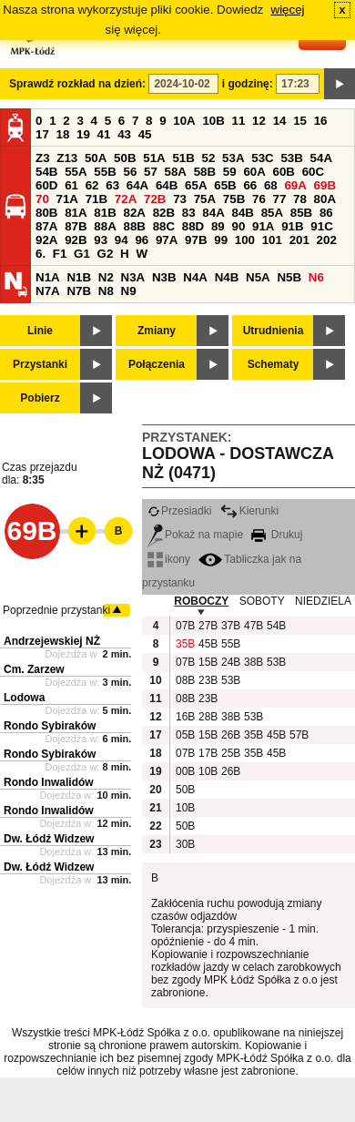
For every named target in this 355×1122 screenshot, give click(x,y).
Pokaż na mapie (195, 534)
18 (63, 134)
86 (326, 212)
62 (92, 185)
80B (46, 212)
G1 (82, 253)
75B (234, 199)
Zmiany (156, 330)
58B (205, 171)
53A (233, 158)
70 (42, 199)
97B (196, 240)
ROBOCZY (201, 601)
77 (280, 199)
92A (46, 240)
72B (155, 199)
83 (189, 212)
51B (183, 158)
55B (105, 171)
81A (75, 212)
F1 (60, 253)
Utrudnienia (273, 330)
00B (185, 771)
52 (209, 158)
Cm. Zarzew (34, 669)
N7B (78, 291)
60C (313, 171)
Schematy (273, 364)
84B (242, 212)
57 (150, 171)
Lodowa (24, 697)
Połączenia (156, 364)
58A (176, 171)
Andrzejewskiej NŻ (52, 641)
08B (185, 680)
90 (238, 226)
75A (205, 199)
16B (185, 716)
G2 (105, 253)
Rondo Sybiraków (50, 725)
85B (301, 212)
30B (185, 844)
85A (272, 212)
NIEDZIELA (323, 601)
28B (207, 716)
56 (130, 171)
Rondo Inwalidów (49, 782)
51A (154, 158)
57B (298, 735)
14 (280, 121)
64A (137, 185)
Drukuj (276, 534)
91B (292, 226)
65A (196, 185)
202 (327, 240)
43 (124, 134)
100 (245, 240)
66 (250, 185)
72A (126, 199)
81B (105, 212)
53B (291, 158)
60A (254, 171)
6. (41, 253)
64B (167, 185)
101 (272, 240)
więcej (288, 9)
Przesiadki (179, 511)
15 (300, 121)
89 (218, 226)
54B (46, 171)
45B (207, 644)
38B (253, 662)
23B (207, 680)
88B (134, 226)
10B (213, 121)
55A (75, 171)
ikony (168, 559)
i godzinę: (247, 83)
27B (207, 625)
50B (125, 158)
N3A (133, 277)
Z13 (66, 158)
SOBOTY (262, 601)
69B (325, 185)
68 (271, 185)
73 (180, 199)
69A (295, 185)
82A (134, 212)
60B (284, 171)
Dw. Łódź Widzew (49, 838)
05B (185, 735)
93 (100, 240)
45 (145, 134)
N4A (195, 277)
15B (207, 662)
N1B (78, 277)
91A (263, 226)
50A (95, 158)
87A (46, 226)
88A (105, 226)
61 (71, 185)
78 (300, 199)
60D (46, 185)
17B (207, 753)
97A (167, 240)
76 (259, 199)
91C (321, 226)
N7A (48, 291)
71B (96, 199)
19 (83, 134)
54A (321, 158)
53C (262, 158)
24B (230, 662)
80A (325, 199)
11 (239, 121)
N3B (164, 277)
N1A (48, 277)
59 (230, 171)
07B (185, 625)
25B (230, 753)
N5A (258, 277)
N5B (289, 277)
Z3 (43, 158)
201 (299, 240)
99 (221, 240)
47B (253, 625)
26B (230, 735)
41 (104, 134)
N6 (316, 277)
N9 (129, 291)
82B (164, 212)
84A (213, 212)
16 (321, 121)
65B (225, 185)
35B (185, 644)
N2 (106, 277)
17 (42, 134)
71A (67, 199)
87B (75, 226)
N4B (227, 277)
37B (230, 625)
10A (184, 121)
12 (259, 121)
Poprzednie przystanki (56, 610)
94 (121, 240)
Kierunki (249, 511)
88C (164, 226)
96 (141, 240)
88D (193, 226)
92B (75, 240)
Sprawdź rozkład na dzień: (77, 83)
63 (112, 185)
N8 (106, 291)
